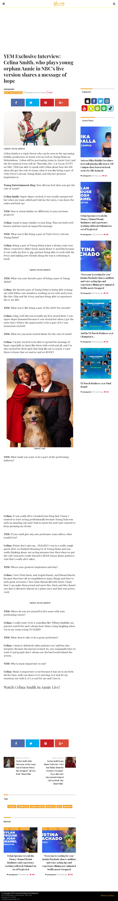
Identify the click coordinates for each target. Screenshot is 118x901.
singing (67, 806)
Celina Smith (37, 806)
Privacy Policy (107, 895)
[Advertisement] (59, 30)
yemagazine (9, 89)
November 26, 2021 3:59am (34, 92)
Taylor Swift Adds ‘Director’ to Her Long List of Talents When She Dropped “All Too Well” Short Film (26, 767)
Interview (19, 93)
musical (50, 806)
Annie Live (23, 806)
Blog (6, 93)
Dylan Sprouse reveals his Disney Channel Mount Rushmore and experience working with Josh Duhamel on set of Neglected (20, 862)
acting (11, 806)
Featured (12, 93)
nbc (59, 806)
